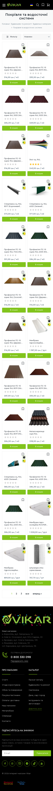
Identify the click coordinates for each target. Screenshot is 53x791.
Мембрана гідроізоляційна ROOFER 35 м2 (11, 569)
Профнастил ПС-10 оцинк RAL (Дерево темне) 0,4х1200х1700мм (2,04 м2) (12, 69)
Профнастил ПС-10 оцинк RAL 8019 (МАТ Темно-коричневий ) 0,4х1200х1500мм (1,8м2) (13, 432)
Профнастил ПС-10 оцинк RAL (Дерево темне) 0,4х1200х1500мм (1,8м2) (12, 342)
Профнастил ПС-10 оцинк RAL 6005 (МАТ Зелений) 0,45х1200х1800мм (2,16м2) (38, 251)
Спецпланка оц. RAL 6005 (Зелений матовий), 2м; (12, 478)
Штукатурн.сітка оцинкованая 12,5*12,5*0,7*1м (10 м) (38, 569)
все (27, 594)
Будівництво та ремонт (39, 685)
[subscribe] (18, 753)
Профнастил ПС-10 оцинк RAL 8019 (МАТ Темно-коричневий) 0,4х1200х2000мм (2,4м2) (13, 387)
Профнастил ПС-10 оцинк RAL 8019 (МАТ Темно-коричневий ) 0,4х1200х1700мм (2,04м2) (38, 387)
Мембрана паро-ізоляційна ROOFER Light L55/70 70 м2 (37, 523)
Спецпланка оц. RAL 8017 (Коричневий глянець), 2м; (12, 205)
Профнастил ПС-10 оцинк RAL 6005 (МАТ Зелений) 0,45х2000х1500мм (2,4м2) (38, 478)
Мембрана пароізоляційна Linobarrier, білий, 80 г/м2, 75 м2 (38, 342)
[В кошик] (14, 82)
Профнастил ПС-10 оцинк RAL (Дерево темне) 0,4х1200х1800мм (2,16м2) (37, 296)
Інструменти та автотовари (36, 702)
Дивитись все (35, 709)
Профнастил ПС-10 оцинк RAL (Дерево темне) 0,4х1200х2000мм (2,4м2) (12, 160)
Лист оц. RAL (34, 160)
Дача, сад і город (37, 695)
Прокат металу (36, 680)
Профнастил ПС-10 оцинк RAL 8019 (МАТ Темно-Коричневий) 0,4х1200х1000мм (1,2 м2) (38, 69)
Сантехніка (34, 690)
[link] (14, 54)
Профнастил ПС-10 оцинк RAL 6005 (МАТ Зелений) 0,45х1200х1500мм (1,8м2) (13, 523)
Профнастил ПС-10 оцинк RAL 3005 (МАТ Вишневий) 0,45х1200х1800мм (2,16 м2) (38, 114)
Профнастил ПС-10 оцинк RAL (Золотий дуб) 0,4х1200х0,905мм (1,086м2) (12, 296)
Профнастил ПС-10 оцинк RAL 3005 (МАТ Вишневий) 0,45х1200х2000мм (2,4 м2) (13, 114)
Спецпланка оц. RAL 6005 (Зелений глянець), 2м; (38, 205)
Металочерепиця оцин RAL (36, 432)
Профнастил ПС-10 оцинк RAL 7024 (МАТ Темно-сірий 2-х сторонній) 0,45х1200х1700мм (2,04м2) (13, 251)
